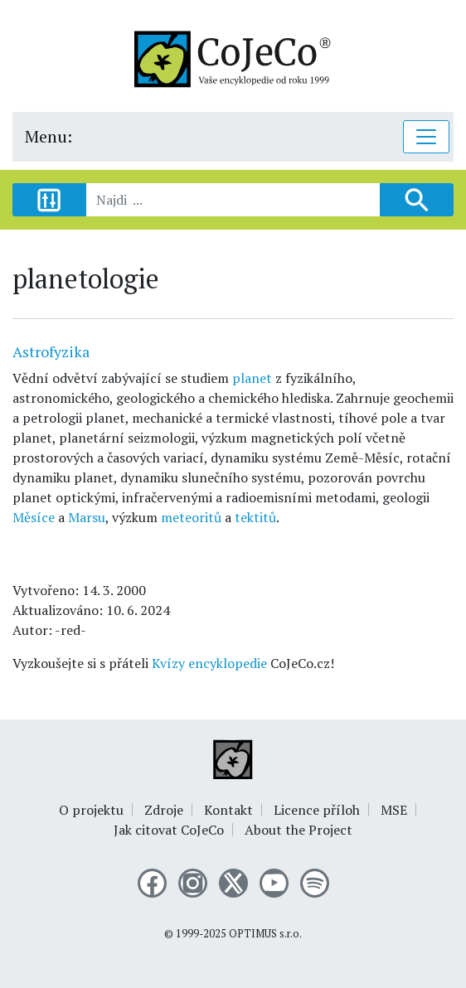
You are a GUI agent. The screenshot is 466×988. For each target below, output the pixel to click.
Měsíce (33, 517)
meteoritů (191, 517)
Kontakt (228, 810)
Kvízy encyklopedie (209, 663)
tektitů (255, 517)
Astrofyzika (51, 351)
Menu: (48, 136)
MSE (394, 810)
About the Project (298, 830)
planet (252, 378)
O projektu (91, 810)
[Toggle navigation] (426, 136)
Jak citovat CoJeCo (169, 830)
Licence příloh (317, 810)
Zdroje (163, 810)
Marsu (86, 517)
